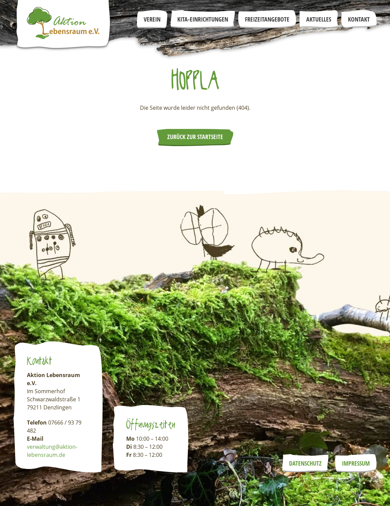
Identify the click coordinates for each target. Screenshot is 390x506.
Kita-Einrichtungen (202, 19)
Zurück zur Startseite (195, 137)
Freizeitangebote (267, 19)
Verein (152, 19)
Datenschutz (305, 463)
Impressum (356, 463)
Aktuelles (318, 19)
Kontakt (359, 19)
